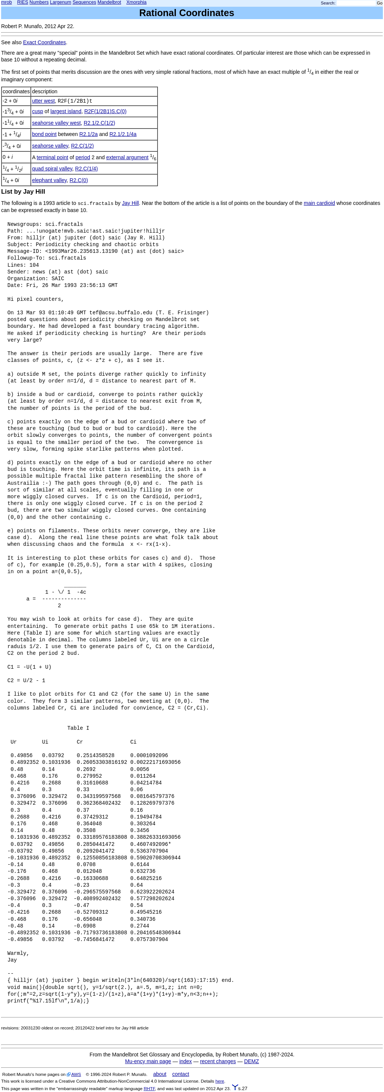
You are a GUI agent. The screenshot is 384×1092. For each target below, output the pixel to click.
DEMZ (251, 1061)
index (185, 1061)
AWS (76, 1074)
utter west (43, 101)
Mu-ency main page (148, 1061)
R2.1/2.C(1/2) (99, 123)
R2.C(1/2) (82, 146)
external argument (127, 157)
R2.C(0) (79, 180)
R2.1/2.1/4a (123, 134)
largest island (65, 111)
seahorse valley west (56, 123)
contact (180, 1074)
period (82, 157)
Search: (328, 3)
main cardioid (319, 203)
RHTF (149, 1088)
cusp (37, 111)
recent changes (218, 1061)
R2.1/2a (89, 134)
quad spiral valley (52, 169)
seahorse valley (50, 146)
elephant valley (49, 180)
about (159, 1074)
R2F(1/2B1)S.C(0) (105, 111)
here (219, 1081)
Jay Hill (130, 203)
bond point (44, 134)
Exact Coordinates (44, 42)
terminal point (52, 157)
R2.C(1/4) (86, 169)
